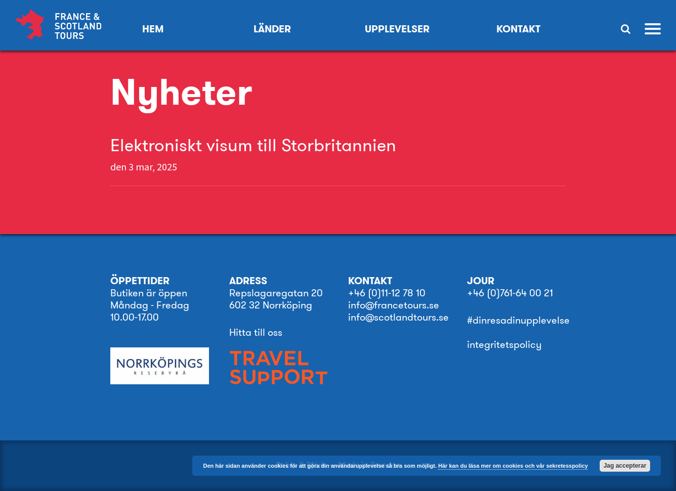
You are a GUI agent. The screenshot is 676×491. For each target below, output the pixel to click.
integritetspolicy (504, 344)
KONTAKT (518, 29)
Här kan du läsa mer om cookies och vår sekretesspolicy (513, 466)
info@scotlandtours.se (398, 317)
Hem (153, 29)
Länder (272, 29)
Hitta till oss (255, 332)
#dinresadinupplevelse (518, 320)
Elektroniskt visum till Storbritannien (253, 145)
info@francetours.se (393, 305)
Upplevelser (397, 29)
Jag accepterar (625, 465)
